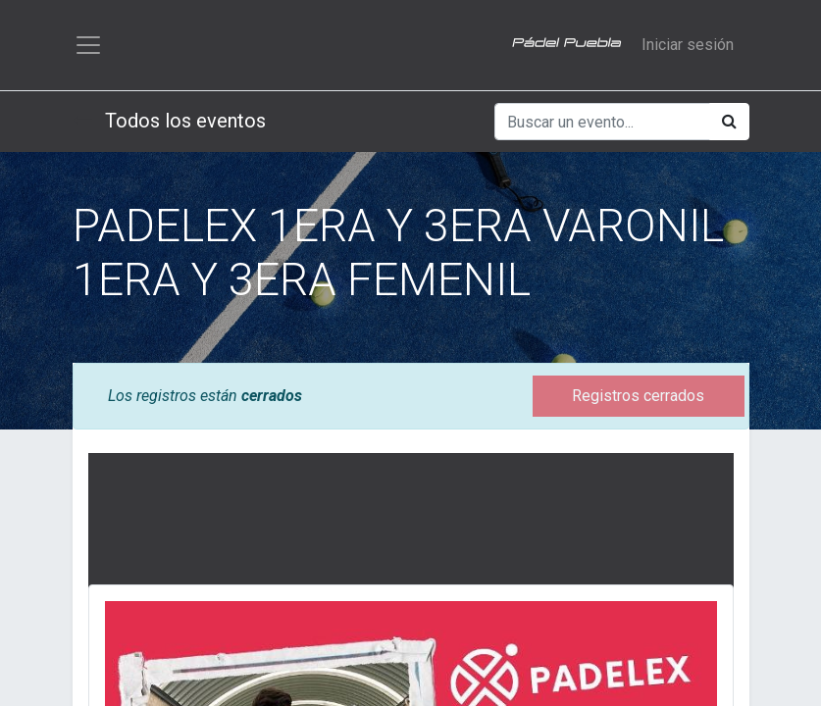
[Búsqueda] (729, 121)
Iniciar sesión (687, 44)
